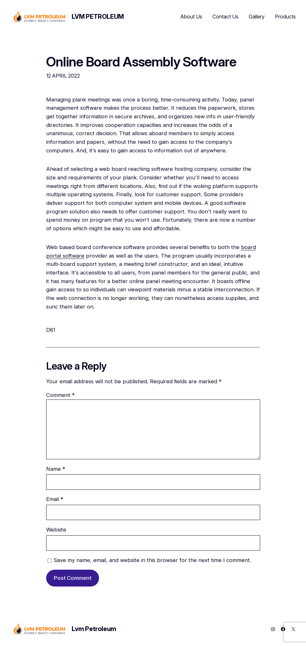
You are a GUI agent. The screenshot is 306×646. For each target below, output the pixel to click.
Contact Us (225, 16)
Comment (60, 395)
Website (56, 529)
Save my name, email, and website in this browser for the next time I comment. (152, 560)
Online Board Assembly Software (141, 61)
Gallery (257, 16)
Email (54, 499)
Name (55, 469)
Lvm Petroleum (98, 16)
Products (285, 16)
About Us (191, 16)
